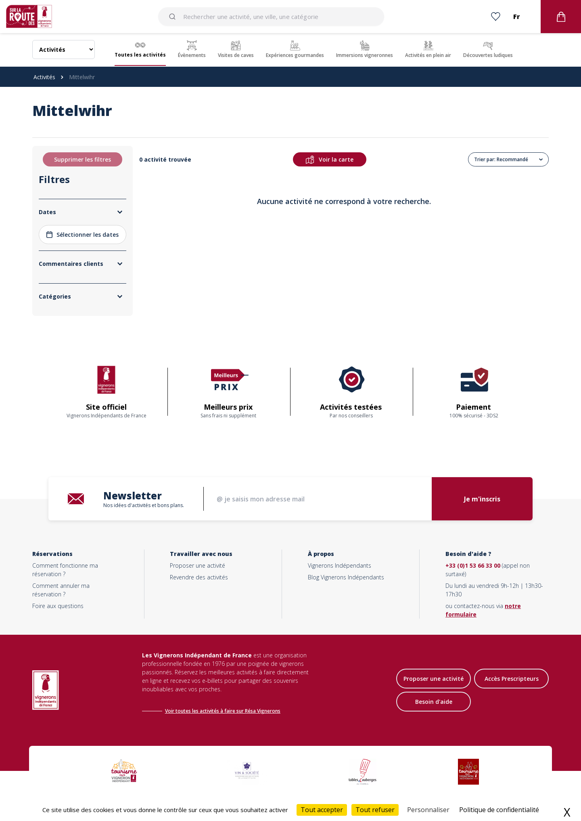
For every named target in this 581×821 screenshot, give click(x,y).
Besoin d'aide (433, 701)
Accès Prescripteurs (512, 678)
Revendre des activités (199, 577)
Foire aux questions (58, 606)
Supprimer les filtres (82, 159)
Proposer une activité (197, 565)
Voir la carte (329, 160)
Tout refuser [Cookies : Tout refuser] (375, 809)
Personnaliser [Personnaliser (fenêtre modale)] (428, 809)
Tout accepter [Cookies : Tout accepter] (322, 809)
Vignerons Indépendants (339, 565)
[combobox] (271, 16)
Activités (44, 77)
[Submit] (173, 16)
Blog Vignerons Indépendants (346, 577)
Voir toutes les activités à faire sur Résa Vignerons (222, 710)
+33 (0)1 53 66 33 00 (472, 565)
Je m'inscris (482, 499)
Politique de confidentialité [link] (499, 809)
